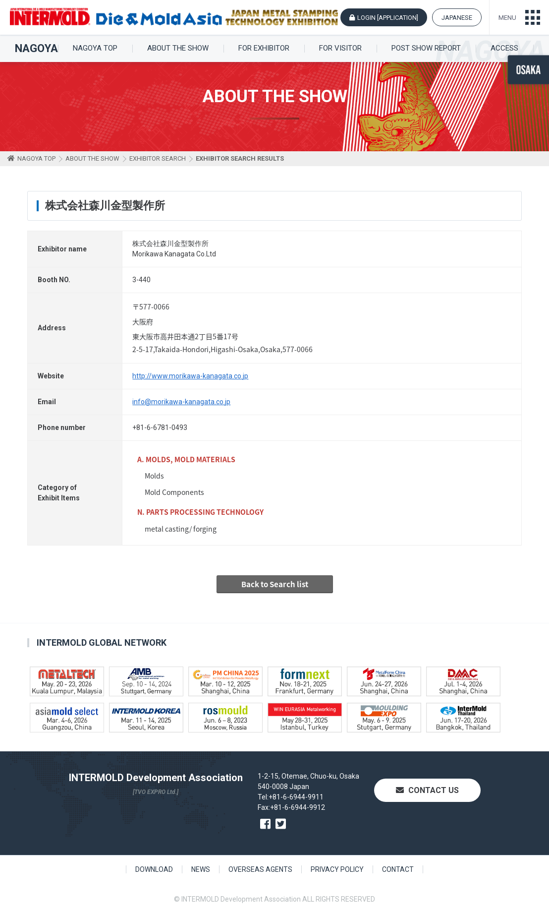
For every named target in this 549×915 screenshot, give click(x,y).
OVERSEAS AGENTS (260, 869)
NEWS (200, 869)
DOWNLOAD (154, 869)
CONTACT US (427, 790)
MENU (507, 17)
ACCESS (504, 48)
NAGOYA (36, 48)
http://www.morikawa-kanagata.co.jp (190, 376)
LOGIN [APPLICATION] (387, 17)
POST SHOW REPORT (426, 48)
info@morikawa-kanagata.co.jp (181, 402)
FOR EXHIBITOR (263, 48)
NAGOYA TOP (95, 48)
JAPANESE (456, 17)
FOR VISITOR (340, 48)
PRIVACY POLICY (337, 869)
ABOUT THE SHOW (178, 48)
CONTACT (398, 869)
